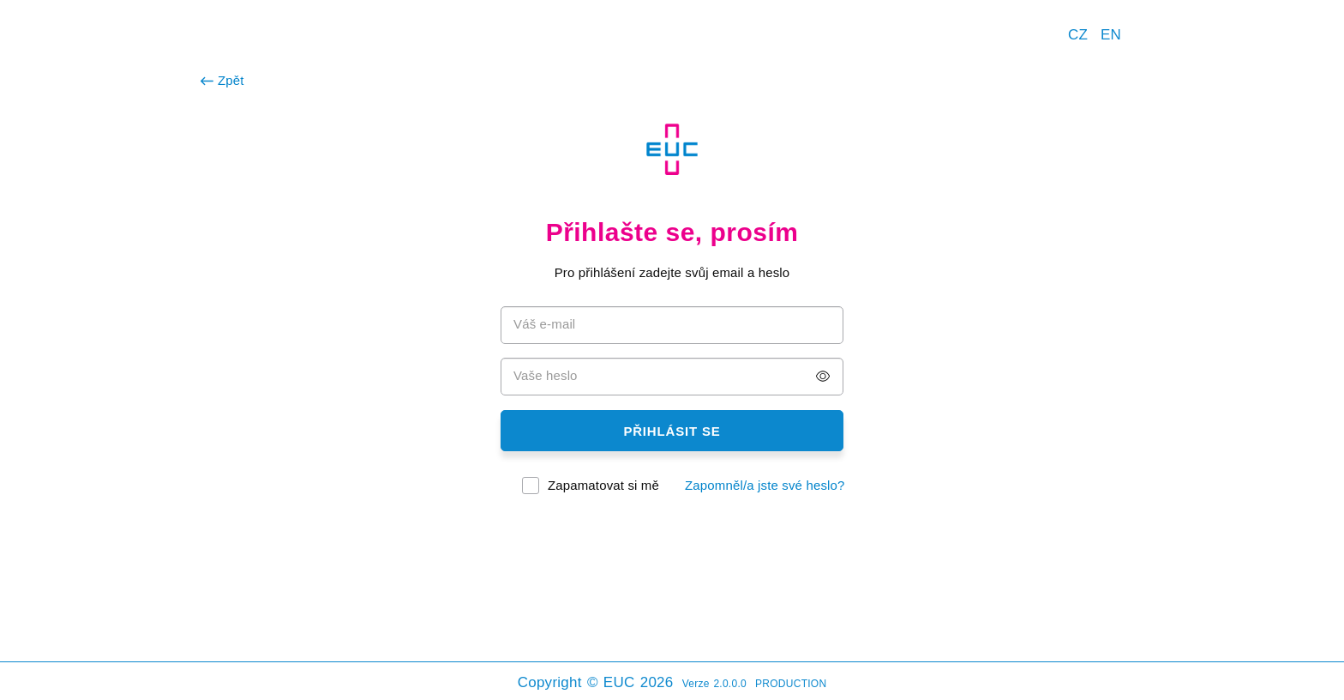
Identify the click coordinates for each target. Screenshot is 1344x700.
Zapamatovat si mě (603, 485)
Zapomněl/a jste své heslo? (765, 485)
